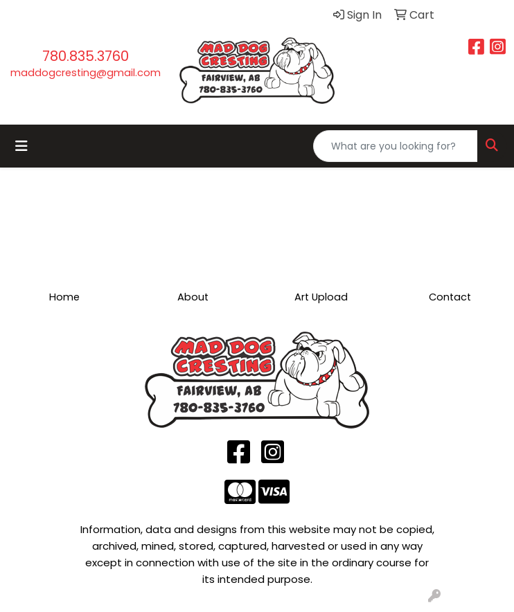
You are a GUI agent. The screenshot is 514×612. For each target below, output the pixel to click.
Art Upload (321, 297)
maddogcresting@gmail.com (85, 73)
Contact (450, 297)
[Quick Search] (395, 146)
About (193, 297)
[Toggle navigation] (21, 146)
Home (64, 297)
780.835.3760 (85, 56)
